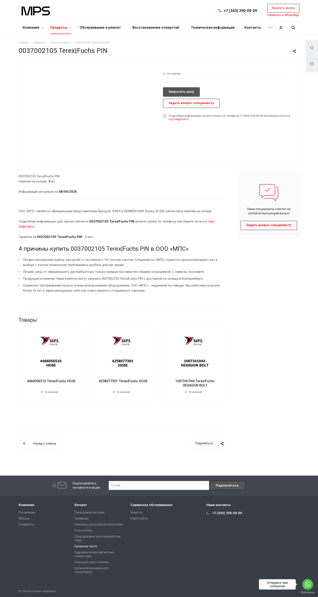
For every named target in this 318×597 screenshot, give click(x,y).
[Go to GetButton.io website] (308, 592)
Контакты (252, 27)
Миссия (24, 518)
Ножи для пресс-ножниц (91, 562)
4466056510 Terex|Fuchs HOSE (51, 381)
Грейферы (81, 518)
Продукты (60, 27)
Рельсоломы (83, 530)
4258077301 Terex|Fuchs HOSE (123, 381)
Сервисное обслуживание (151, 505)
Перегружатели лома (89, 512)
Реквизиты (26, 524)
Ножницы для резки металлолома (98, 524)
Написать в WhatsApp (283, 15)
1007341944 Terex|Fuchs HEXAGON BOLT (195, 383)
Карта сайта (139, 518)
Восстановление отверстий (155, 27)
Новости (136, 512)
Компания (33, 27)
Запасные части (85, 546)
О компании (27, 512)
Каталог (80, 505)
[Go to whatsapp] (307, 584)
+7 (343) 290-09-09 (240, 10)
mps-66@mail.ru (179, 119)
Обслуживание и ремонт (100, 27)
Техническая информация (213, 27)
